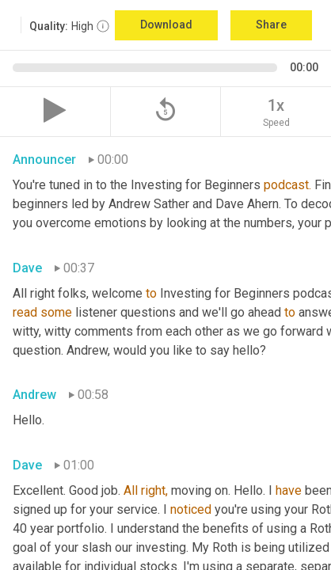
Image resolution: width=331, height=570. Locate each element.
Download (166, 24)
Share (271, 24)
